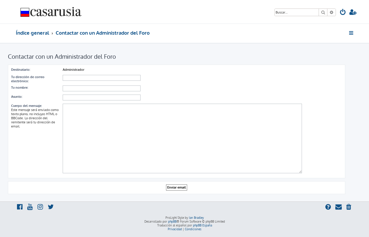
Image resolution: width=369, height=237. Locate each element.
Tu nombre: (19, 87)
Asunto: (16, 97)
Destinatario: (20, 70)
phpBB (172, 221)
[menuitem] (343, 13)
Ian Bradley (196, 217)
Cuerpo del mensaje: (26, 106)
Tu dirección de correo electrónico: (28, 79)
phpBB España (202, 225)
